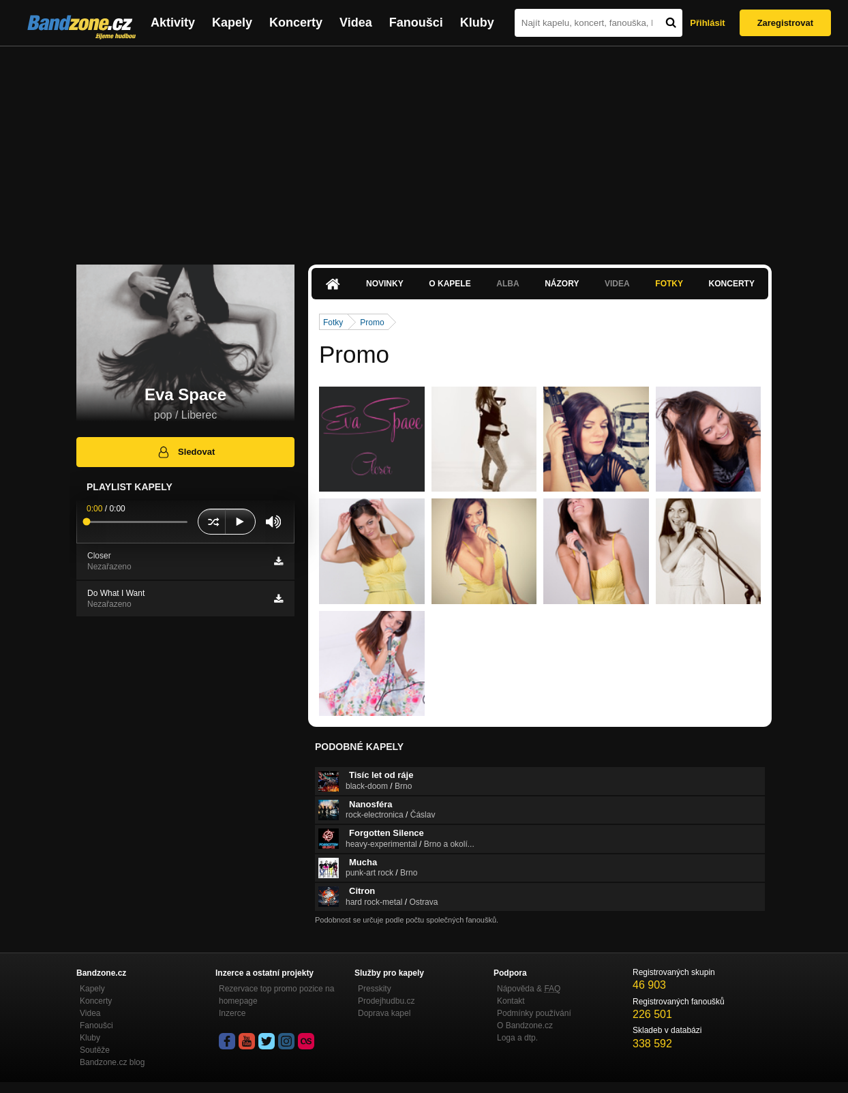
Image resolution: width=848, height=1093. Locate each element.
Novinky (385, 283)
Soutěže (95, 1050)
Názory (562, 283)
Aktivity (173, 22)
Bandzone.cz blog (112, 1062)
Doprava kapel (384, 1013)
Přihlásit (707, 23)
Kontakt (511, 1001)
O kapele (449, 283)
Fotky (669, 283)
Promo (372, 322)
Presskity (374, 988)
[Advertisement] (424, 148)
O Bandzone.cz (525, 1025)
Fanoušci (416, 22)
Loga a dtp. (517, 1038)
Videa (355, 22)
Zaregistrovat (785, 23)
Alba (507, 283)
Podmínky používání (534, 1013)
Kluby (477, 22)
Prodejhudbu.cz (386, 1001)
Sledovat (185, 452)
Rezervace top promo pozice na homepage (276, 995)
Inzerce (232, 1013)
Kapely (232, 22)
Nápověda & (528, 988)
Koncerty (295, 22)
